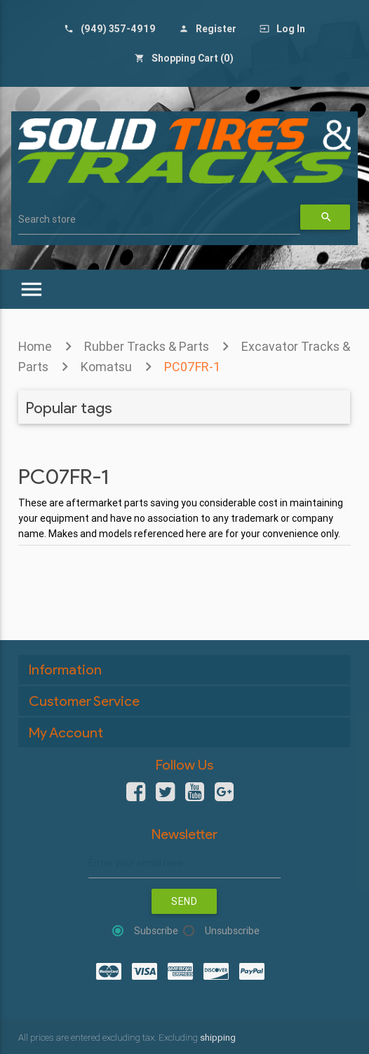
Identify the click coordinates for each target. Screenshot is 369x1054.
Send (184, 901)
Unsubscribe (232, 930)
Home (35, 346)
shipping (218, 1037)
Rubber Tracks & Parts (146, 346)
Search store (47, 219)
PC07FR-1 (192, 367)
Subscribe (156, 930)
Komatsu (106, 367)
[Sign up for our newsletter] (184, 863)
